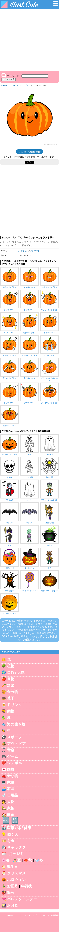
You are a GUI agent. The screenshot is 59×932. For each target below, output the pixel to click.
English (10, 915)
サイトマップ (30, 915)
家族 (10, 808)
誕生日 (12, 867)
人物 (10, 802)
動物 (10, 711)
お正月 (12, 886)
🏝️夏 (17, 860)
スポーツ (14, 737)
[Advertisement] (29, 40)
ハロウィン (16, 85)
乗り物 (12, 776)
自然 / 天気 (15, 672)
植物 (10, 666)
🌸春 (6, 860)
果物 (10, 679)
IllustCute (4, 85)
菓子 (10, 698)
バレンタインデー (22, 899)
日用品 (12, 795)
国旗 (10, 769)
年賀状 (26, 886)
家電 (10, 782)
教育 (10, 815)
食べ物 (12, 692)
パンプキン (25, 85)
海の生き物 (16, 724)
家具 (10, 789)
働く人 (12, 834)
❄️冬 (39, 860)
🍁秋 (28, 860)
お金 (10, 841)
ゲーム (12, 756)
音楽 (10, 750)
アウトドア (16, 743)
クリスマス (16, 873)
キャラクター (18, 847)
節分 (10, 892)
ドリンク (14, 705)
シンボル (14, 763)
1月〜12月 (15, 854)
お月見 (12, 905)
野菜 (10, 685)
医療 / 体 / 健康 (19, 828)
